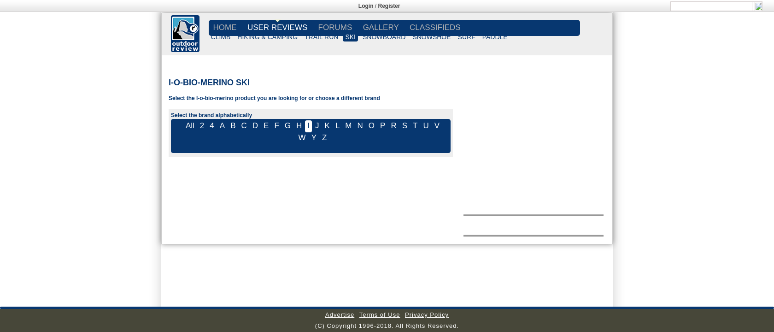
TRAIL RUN (321, 37)
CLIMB (221, 37)
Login (366, 6)
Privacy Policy (427, 314)
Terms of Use (379, 314)
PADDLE (495, 37)
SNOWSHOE (431, 37)
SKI (350, 37)
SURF (466, 37)
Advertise (339, 314)
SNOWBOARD (384, 37)
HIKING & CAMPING (267, 37)
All (190, 125)
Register (389, 6)
